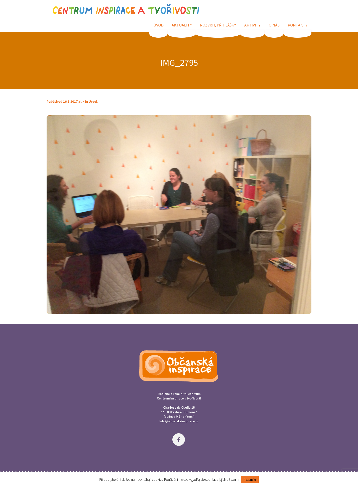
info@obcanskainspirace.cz (179, 421)
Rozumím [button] (250, 480)
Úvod (93, 101)
